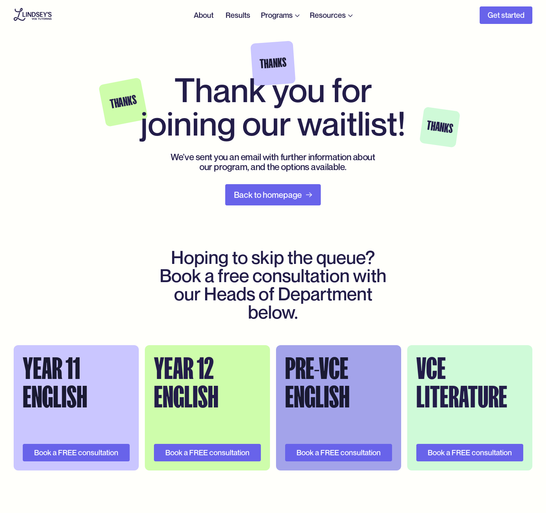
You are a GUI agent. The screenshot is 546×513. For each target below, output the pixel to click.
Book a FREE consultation (76, 452)
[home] (33, 15)
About (203, 15)
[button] (280, 15)
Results (238, 15)
